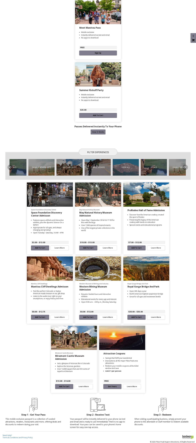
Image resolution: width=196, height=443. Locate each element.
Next (185, 167)
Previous (10, 167)
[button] (41, 167)
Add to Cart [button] (98, 115)
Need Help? (7, 435)
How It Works (98, 132)
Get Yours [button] (112, 386)
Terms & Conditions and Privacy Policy (18, 437)
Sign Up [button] (98, 53)
